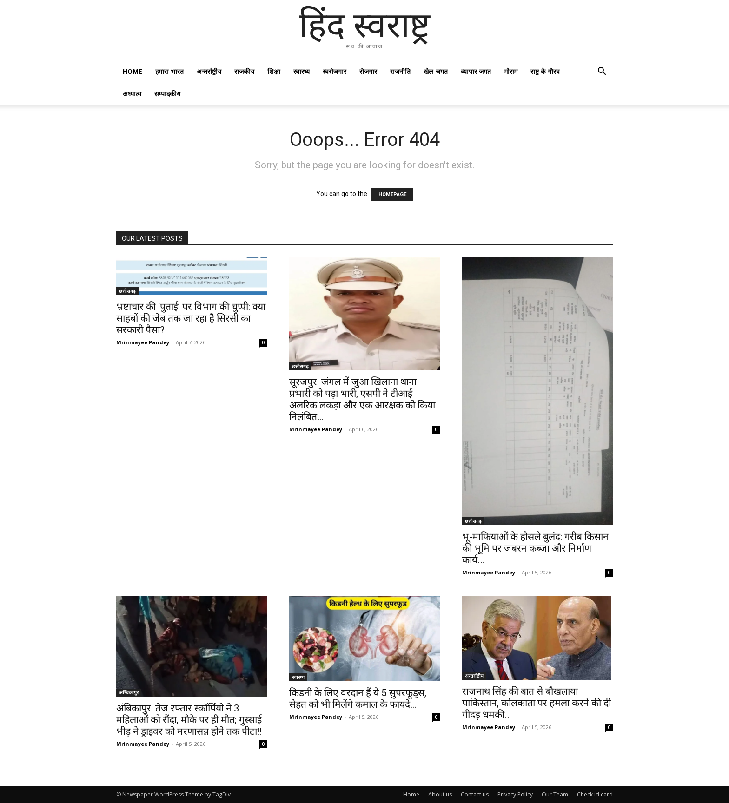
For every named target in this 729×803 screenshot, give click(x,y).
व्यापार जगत (476, 71)
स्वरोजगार (334, 71)
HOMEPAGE (392, 194)
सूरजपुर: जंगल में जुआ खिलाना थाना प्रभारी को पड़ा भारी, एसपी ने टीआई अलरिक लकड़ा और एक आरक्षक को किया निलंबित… (362, 399)
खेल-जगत (436, 71)
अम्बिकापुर (129, 692)
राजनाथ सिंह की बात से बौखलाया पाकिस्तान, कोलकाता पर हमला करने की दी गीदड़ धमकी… (536, 703)
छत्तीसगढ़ (127, 291)
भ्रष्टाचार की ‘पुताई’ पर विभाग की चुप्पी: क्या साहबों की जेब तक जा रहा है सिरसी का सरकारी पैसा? (190, 318)
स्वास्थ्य (301, 71)
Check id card (595, 794)
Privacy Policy (515, 794)
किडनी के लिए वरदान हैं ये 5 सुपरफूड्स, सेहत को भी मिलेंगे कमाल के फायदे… (357, 698)
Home (132, 71)
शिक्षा (273, 71)
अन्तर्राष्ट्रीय (209, 71)
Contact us (475, 794)
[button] (601, 72)
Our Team (555, 794)
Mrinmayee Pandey (142, 342)
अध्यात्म (132, 93)
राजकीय (244, 71)
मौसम (510, 71)
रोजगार (368, 71)
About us (440, 794)
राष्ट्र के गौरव (545, 71)
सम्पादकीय (167, 93)
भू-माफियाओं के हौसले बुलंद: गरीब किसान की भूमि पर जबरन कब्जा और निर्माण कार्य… (535, 548)
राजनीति (400, 71)
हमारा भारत (169, 71)
